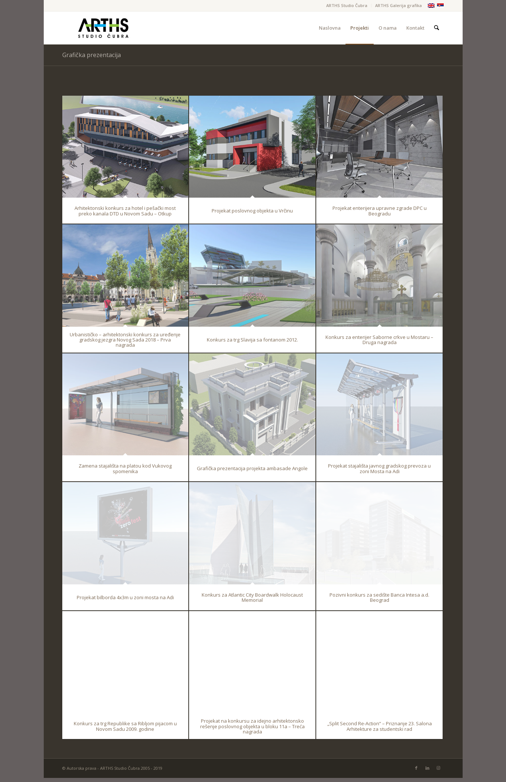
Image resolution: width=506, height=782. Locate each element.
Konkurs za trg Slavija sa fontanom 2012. (252, 339)
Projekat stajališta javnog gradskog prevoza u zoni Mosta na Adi (379, 468)
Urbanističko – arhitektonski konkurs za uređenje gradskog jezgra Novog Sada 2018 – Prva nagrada (125, 339)
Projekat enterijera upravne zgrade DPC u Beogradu (380, 211)
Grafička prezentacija (91, 55)
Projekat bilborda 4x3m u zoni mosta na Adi (125, 597)
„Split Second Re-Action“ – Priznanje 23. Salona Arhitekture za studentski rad (379, 726)
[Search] (436, 27)
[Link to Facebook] (416, 767)
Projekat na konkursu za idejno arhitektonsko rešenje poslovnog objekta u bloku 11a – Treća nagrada (252, 726)
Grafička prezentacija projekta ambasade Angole (252, 468)
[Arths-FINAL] (103, 27)
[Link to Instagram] (438, 767)
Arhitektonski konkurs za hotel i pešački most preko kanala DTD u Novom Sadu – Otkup (125, 211)
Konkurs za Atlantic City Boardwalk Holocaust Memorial (252, 597)
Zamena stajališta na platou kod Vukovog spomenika (125, 468)
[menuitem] (347, 5)
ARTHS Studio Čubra (346, 5)
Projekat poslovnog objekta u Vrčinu (252, 210)
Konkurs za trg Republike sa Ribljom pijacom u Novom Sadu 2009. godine (125, 726)
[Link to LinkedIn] (427, 767)
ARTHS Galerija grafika (398, 5)
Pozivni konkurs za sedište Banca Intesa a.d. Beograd (379, 597)
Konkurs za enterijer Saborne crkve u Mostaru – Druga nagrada (379, 340)
